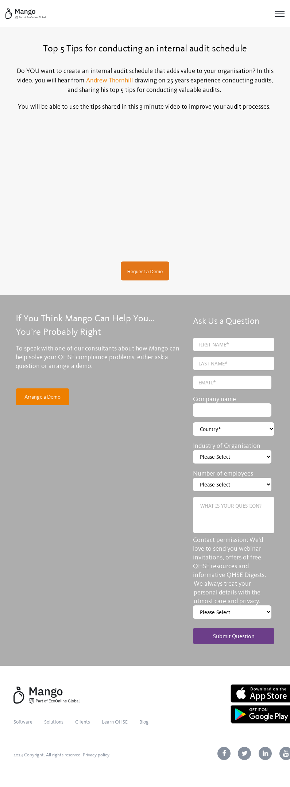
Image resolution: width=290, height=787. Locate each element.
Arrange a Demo (42, 397)
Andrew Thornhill (109, 80)
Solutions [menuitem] (53, 722)
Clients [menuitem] (82, 722)
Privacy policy (96, 755)
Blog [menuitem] (143, 722)
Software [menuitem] (22, 722)
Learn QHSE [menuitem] (115, 722)
